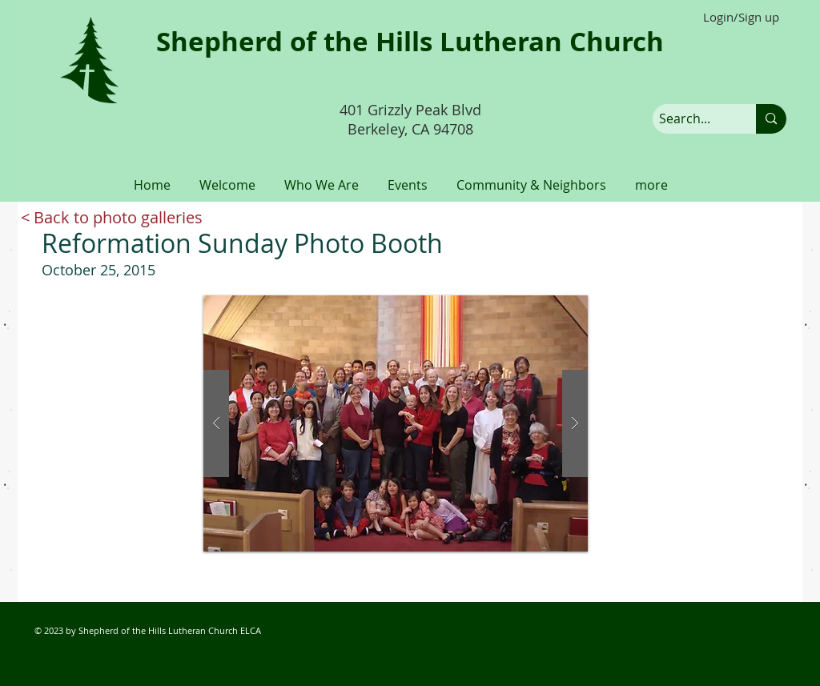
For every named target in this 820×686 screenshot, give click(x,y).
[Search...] (690, 119)
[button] (227, 177)
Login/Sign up (741, 17)
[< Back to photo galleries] (111, 218)
